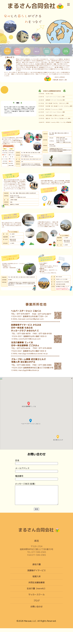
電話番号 (36, 477)
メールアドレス (36, 469)
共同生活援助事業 (36, 586)
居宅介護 (36, 568)
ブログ (36, 604)
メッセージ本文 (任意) (36, 495)
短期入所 (36, 580)
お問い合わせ (36, 610)
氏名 (36, 462)
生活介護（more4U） (36, 592)
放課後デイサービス (36, 574)
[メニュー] (68, 4)
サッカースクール (36, 598)
